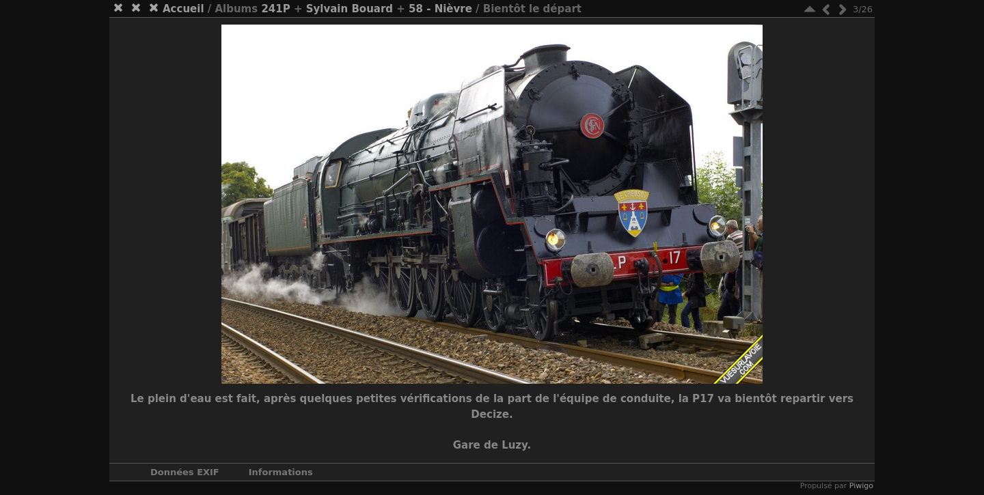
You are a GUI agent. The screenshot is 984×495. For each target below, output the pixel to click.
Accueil (183, 9)
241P (275, 9)
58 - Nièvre (440, 9)
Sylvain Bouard (349, 9)
